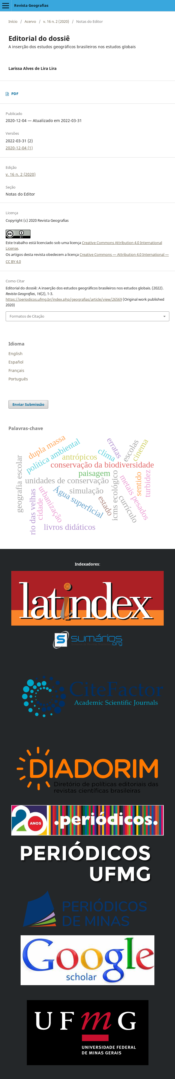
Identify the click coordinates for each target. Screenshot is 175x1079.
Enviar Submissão (28, 404)
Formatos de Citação (27, 316)
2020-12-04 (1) (19, 147)
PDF (14, 93)
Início (13, 21)
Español (15, 362)
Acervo (30, 21)
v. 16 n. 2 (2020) (56, 21)
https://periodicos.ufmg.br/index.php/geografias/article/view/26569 (64, 299)
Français (16, 370)
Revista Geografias (31, 5)
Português (18, 379)
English (15, 353)
